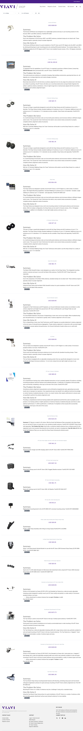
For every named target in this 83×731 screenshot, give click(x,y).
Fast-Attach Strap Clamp (52, 671)
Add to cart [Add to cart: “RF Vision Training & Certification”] (27, 407)
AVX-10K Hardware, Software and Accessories (66, 710)
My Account (71, 6)
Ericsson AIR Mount (52, 22)
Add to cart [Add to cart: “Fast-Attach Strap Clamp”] (27, 697)
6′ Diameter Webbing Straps (52, 98)
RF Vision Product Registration (36, 723)
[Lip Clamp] (10, 342)
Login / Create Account (34, 718)
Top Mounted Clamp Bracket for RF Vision (52, 609)
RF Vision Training (33, 724)
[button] (80, 6)
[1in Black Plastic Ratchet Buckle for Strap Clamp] (10, 545)
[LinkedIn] (65, 718)
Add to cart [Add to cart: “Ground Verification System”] (27, 328)
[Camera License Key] (10, 65)
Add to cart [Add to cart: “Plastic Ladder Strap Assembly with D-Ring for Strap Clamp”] (27, 530)
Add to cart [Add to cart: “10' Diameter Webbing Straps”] (27, 171)
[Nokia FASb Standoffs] (10, 267)
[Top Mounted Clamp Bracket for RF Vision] (10, 615)
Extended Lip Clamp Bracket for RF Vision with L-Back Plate (52, 644)
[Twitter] (57, 718)
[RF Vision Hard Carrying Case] (10, 466)
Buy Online (42, 6)
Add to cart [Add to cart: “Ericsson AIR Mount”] (27, 50)
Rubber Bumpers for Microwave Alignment (52, 560)
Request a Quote (6, 721)
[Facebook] (60, 718)
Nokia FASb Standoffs (52, 261)
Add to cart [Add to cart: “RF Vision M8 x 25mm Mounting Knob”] (27, 510)
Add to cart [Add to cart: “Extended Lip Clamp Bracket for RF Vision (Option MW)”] (27, 601)
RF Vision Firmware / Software (36, 721)
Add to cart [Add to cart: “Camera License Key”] (27, 89)
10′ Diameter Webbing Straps (52, 138)
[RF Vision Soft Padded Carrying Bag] (10, 486)
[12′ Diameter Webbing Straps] (10, 226)
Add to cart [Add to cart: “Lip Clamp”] (27, 362)
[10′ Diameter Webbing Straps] (10, 144)
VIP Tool (58, 713)
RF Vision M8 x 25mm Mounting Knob (52, 499)
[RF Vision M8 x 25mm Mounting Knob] (10, 505)
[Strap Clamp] (10, 185)
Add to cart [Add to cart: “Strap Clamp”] (27, 211)
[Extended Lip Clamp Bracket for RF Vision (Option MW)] (10, 588)
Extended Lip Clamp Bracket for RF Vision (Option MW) (52, 582)
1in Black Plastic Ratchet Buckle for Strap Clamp (52, 539)
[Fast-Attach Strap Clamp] (10, 677)
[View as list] (38, 13)
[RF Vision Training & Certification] (10, 377)
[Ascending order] (18, 13)
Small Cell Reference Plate (52, 416)
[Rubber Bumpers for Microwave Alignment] (10, 566)
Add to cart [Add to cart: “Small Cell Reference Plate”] (27, 432)
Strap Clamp (52, 179)
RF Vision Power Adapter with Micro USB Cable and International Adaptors (52, 440)
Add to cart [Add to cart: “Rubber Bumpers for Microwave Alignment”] (27, 573)
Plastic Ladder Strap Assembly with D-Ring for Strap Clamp (52, 519)
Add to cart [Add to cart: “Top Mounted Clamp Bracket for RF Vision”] (27, 635)
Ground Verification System (52, 297)
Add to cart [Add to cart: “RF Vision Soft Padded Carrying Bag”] (27, 491)
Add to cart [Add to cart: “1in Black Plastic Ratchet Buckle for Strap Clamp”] (27, 552)
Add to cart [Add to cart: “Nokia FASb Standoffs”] (27, 289)
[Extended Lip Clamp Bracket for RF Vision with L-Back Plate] (10, 650)
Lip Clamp (52, 336)
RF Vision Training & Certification (52, 371)
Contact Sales (5, 718)
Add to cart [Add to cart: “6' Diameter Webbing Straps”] (27, 130)
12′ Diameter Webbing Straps (52, 220)
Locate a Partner (6, 719)
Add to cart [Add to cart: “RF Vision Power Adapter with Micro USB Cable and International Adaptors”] (27, 451)
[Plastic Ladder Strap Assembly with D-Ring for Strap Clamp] (10, 525)
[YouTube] (62, 718)
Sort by (6, 13)
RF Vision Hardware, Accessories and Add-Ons (66, 711)
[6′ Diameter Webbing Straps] (10, 104)
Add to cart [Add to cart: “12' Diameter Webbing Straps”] (27, 252)
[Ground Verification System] (10, 303)
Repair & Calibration (33, 726)
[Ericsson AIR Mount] (10, 28)
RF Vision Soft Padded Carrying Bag (52, 480)
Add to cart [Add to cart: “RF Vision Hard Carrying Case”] (27, 471)
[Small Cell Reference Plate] (10, 422)
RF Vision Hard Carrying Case (52, 460)
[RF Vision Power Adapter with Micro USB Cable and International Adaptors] (10, 446)
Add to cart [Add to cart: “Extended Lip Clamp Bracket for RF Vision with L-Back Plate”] (27, 663)
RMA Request (32, 719)
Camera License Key (52, 59)
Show (25, 13)
